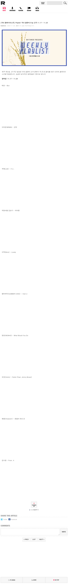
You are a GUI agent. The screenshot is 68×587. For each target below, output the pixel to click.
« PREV (26, 539)
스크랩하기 (34, 510)
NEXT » (41, 539)
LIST (34, 539)
